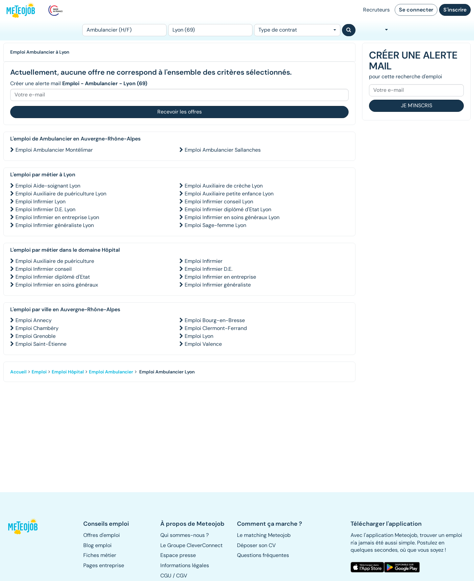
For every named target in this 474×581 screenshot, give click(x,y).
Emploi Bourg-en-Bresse (215, 320)
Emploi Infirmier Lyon (40, 201)
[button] (25, 526)
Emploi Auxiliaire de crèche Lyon (224, 185)
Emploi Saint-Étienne (40, 344)
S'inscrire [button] (454, 9)
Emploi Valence (203, 344)
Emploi (39, 372)
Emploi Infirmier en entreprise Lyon (57, 217)
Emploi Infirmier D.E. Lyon (45, 209)
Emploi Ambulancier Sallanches (223, 149)
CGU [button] (165, 575)
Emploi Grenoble (35, 336)
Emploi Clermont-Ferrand (216, 328)
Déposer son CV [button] (256, 545)
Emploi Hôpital (68, 372)
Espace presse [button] (178, 555)
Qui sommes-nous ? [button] (184, 535)
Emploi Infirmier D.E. (208, 268)
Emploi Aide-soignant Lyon (47, 185)
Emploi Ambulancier (111, 372)
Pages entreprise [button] (103, 565)
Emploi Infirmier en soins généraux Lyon (232, 217)
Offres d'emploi (101, 535)
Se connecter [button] (416, 9)
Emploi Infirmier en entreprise (220, 276)
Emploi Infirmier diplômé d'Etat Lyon (228, 209)
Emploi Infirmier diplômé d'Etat (52, 276)
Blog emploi (97, 545)
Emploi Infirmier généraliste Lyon (54, 225)
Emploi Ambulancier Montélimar (54, 149)
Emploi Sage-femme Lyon (215, 225)
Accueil (18, 372)
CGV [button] (181, 575)
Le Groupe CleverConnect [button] (191, 545)
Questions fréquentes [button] (263, 555)
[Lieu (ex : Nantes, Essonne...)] (210, 30)
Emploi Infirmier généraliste (218, 284)
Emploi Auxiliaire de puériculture (54, 261)
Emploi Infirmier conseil (43, 268)
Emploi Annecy (33, 320)
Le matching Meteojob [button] (264, 535)
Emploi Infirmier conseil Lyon (219, 201)
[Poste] (124, 30)
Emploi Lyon (199, 336)
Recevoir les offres (179, 111)
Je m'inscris (416, 105)
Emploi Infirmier (204, 261)
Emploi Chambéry (37, 328)
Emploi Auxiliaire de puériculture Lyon (60, 193)
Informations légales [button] (184, 565)
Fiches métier (99, 555)
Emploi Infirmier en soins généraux (56, 284)
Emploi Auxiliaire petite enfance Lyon (229, 193)
